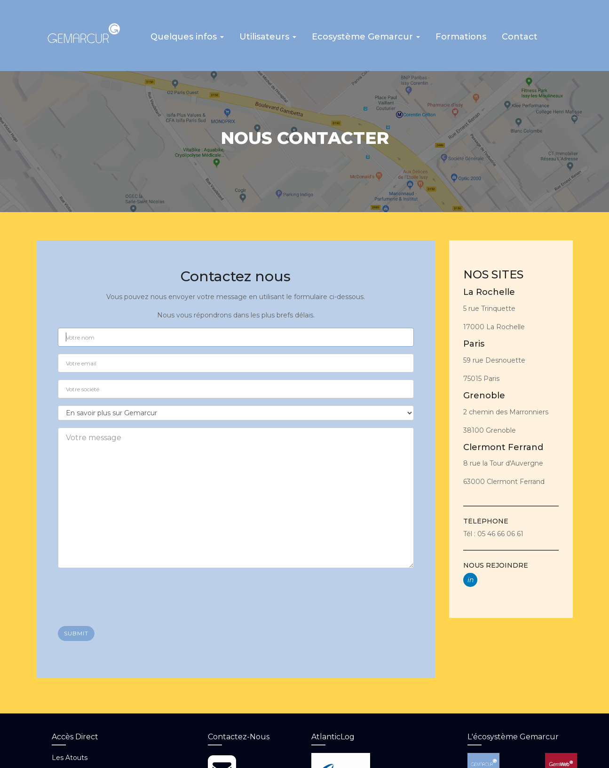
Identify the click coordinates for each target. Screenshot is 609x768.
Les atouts (69, 756)
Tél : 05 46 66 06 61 (493, 532)
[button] (186, 39)
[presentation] (129, 591)
